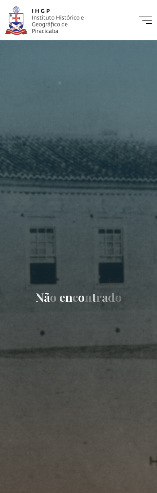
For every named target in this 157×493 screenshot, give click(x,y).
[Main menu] (145, 20)
